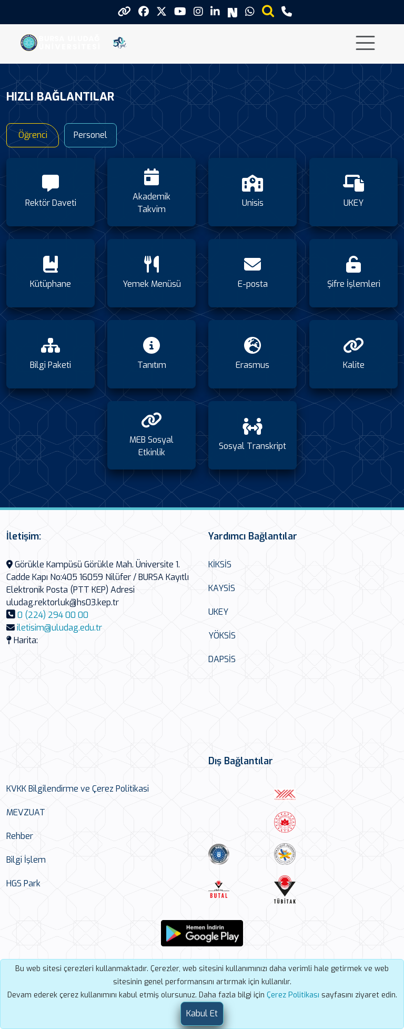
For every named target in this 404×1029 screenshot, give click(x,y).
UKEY (218, 611)
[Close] (202, 1014)
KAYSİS (221, 588)
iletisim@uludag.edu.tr (59, 627)
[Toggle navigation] (365, 43)
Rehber (19, 836)
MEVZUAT (25, 812)
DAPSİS (222, 659)
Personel (90, 135)
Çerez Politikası (293, 995)
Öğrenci (32, 135)
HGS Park (23, 883)
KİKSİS (219, 564)
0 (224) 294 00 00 (52, 615)
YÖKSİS (222, 635)
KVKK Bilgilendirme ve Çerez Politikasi (77, 788)
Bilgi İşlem (26, 859)
